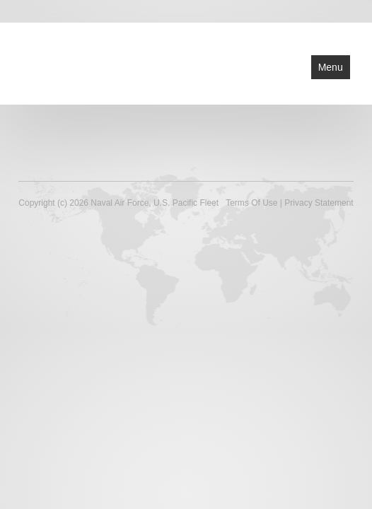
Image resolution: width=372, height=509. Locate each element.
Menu (330, 67)
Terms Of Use (251, 203)
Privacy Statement (318, 203)
